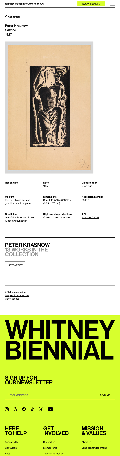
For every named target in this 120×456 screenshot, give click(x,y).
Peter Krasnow (16, 25)
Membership (50, 447)
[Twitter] (41, 409)
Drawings (87, 185)
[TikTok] (32, 409)
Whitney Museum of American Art (24, 3)
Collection (14, 16)
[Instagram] (6, 409)
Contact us (11, 447)
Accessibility (11, 441)
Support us (49, 441)
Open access (12, 298)
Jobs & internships (53, 453)
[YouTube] (50, 409)
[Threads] (15, 409)
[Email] (50, 395)
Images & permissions (17, 295)
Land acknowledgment (94, 447)
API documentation (15, 292)
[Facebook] (24, 409)
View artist (15, 265)
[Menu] (113, 3)
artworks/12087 (90, 217)
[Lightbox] (49, 107)
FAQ (7, 453)
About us (86, 441)
